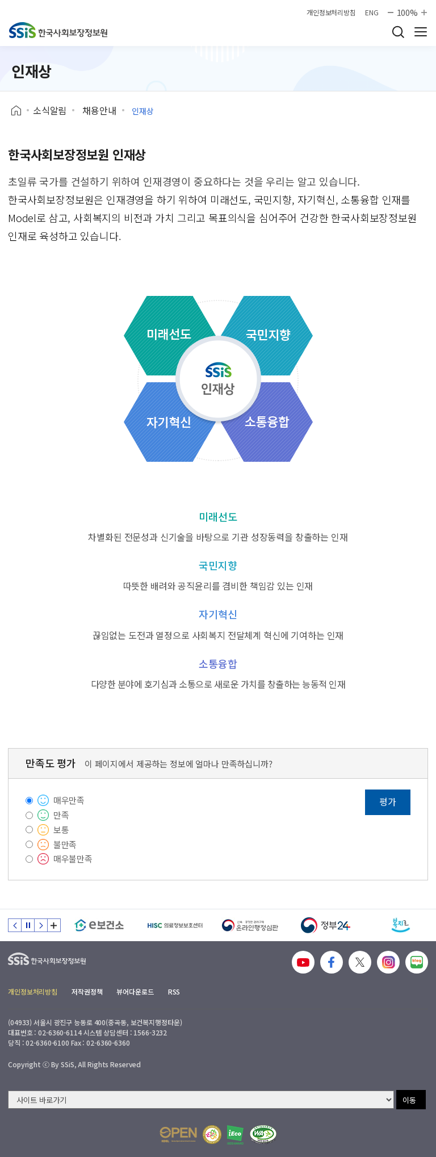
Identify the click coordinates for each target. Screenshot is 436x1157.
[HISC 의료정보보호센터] (174, 925)
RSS (174, 991)
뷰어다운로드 (134, 991)
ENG (372, 12)
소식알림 (49, 110)
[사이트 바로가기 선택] (201, 1100)
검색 (398, 32)
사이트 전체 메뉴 (420, 32)
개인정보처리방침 (331, 12)
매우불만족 (73, 858)
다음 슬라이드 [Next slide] (41, 925)
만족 (61, 815)
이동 (409, 1100)
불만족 (65, 844)
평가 (387, 801)
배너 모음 (54, 925)
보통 (61, 830)
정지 (28, 925)
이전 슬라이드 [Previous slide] (15, 925)
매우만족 (69, 800)
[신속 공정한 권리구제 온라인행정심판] (250, 925)
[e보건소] (99, 925)
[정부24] (325, 925)
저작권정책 (87, 991)
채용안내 (99, 110)
